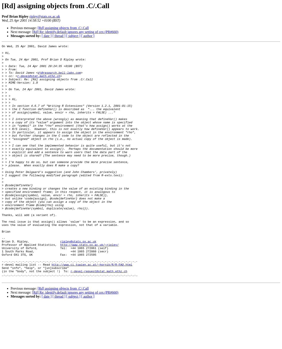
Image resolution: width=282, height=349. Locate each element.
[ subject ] (73, 36)
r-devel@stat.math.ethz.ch (38, 82)
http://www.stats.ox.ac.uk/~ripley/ (89, 285)
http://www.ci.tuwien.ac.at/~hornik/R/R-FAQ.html (92, 309)
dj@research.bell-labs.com (59, 79)
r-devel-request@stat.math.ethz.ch (98, 317)
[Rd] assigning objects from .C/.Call (63, 28)
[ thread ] (58, 36)
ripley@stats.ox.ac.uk (44, 16)
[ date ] (47, 36)
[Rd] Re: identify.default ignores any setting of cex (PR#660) (75, 32)
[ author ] (88, 36)
